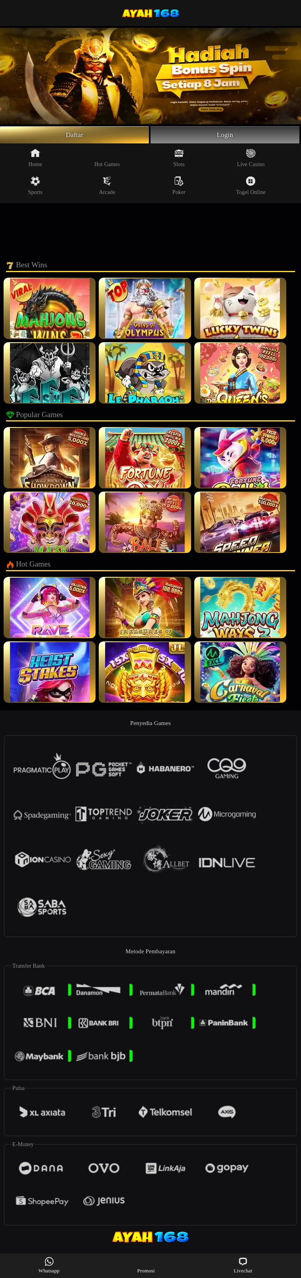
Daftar (74, 135)
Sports (35, 186)
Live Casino (250, 159)
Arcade (107, 186)
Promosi (146, 1265)
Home (35, 159)
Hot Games (107, 159)
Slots (179, 159)
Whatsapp (49, 1265)
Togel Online (251, 186)
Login (225, 135)
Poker (179, 186)
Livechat (243, 1265)
